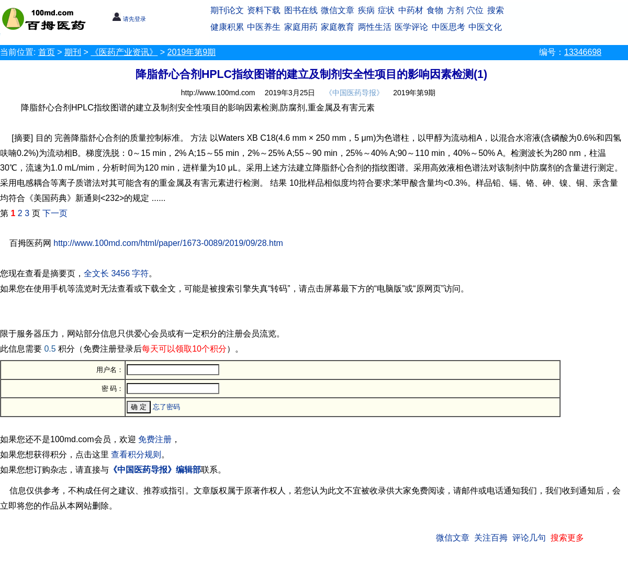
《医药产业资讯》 (124, 52)
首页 (46, 52)
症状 (386, 10)
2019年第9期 (191, 52)
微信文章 (337, 10)
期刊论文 (227, 10)
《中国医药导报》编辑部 (155, 469)
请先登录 (129, 19)
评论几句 (529, 537)
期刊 (72, 52)
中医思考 (448, 27)
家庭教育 (337, 27)
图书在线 (301, 10)
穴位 (475, 10)
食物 (435, 10)
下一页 (55, 213)
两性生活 (374, 27)
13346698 (582, 52)
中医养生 (264, 27)
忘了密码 (166, 407)
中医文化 (485, 27)
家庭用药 (301, 27)
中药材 (410, 10)
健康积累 (227, 27)
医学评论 (411, 27)
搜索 (495, 10)
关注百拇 (491, 537)
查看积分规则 (136, 454)
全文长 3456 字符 (116, 273)
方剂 (455, 10)
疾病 (366, 10)
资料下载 (264, 10)
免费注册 (155, 439)
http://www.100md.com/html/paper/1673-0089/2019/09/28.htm (168, 243)
